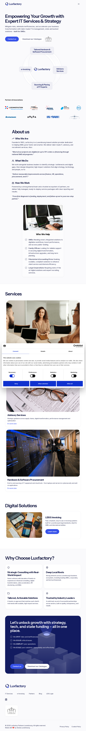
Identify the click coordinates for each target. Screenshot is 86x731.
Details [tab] (43, 351)
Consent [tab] (15, 351)
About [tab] (70, 351)
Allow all (70, 383)
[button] (78, 4)
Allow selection (43, 383)
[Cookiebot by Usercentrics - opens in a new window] (75, 346)
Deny (16, 383)
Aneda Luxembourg (23, 728)
